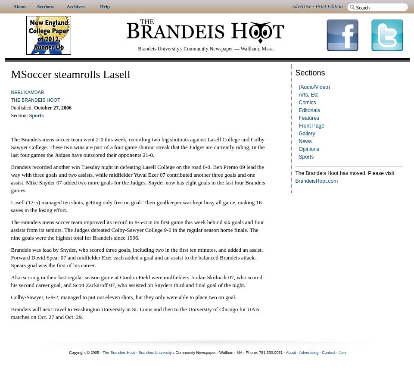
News (305, 141)
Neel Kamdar (27, 92)
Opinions (309, 149)
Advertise (301, 6)
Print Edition (329, 6)
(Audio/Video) (314, 87)
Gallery (307, 134)
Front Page (311, 126)
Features (309, 118)
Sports (306, 157)
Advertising (309, 352)
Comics (307, 103)
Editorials (309, 110)
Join (342, 352)
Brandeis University (155, 352)
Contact (328, 352)
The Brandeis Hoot (35, 100)
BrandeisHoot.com (317, 181)
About (291, 352)
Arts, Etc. (309, 95)
